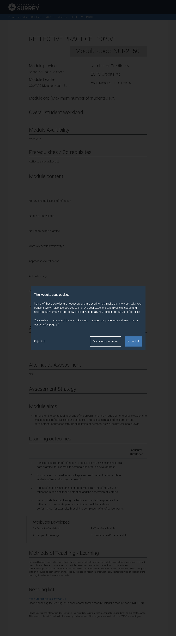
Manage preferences (105, 341)
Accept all (133, 341)
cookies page (49, 324)
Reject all (39, 341)
